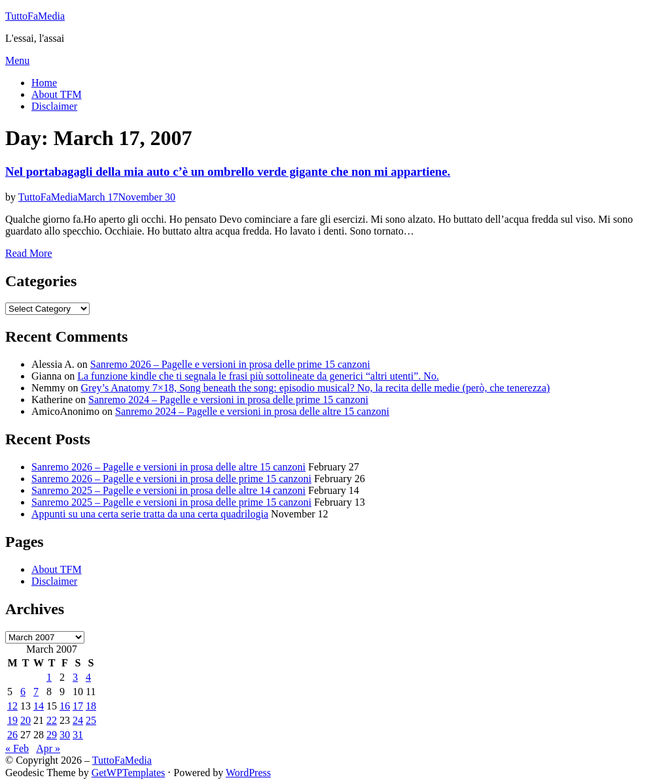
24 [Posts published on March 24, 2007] (78, 720)
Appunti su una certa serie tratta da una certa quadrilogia (149, 513)
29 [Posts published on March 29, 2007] (51, 734)
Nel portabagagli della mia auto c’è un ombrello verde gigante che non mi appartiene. (227, 171)
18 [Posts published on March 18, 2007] (91, 705)
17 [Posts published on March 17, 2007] (78, 705)
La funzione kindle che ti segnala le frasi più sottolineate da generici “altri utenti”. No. (258, 376)
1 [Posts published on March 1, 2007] (49, 677)
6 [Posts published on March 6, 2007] (23, 691)
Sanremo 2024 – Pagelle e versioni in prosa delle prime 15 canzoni (228, 399)
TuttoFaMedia (35, 16)
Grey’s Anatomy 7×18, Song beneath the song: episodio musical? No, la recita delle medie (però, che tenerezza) (315, 387)
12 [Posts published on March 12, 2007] (12, 705)
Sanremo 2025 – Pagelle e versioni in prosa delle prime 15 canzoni (171, 502)
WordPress (248, 772)
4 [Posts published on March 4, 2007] (88, 677)
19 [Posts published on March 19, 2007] (12, 720)
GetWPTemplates (129, 772)
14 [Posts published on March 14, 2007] (38, 705)
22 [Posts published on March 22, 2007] (51, 720)
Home (44, 82)
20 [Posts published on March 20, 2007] (25, 720)
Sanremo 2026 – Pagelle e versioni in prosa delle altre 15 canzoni (168, 466)
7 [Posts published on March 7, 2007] (36, 691)
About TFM (56, 94)
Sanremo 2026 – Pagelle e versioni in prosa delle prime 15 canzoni (230, 364)
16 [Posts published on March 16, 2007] (65, 705)
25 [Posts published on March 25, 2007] (91, 720)
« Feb (17, 748)
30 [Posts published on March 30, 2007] (65, 734)
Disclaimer (54, 106)
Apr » (48, 748)
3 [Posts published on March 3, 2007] (75, 677)
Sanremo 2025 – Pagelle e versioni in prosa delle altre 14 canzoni (168, 490)
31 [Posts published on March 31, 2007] (78, 734)
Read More (28, 253)
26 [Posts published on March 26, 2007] (12, 734)
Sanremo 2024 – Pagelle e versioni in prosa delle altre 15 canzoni (252, 411)
